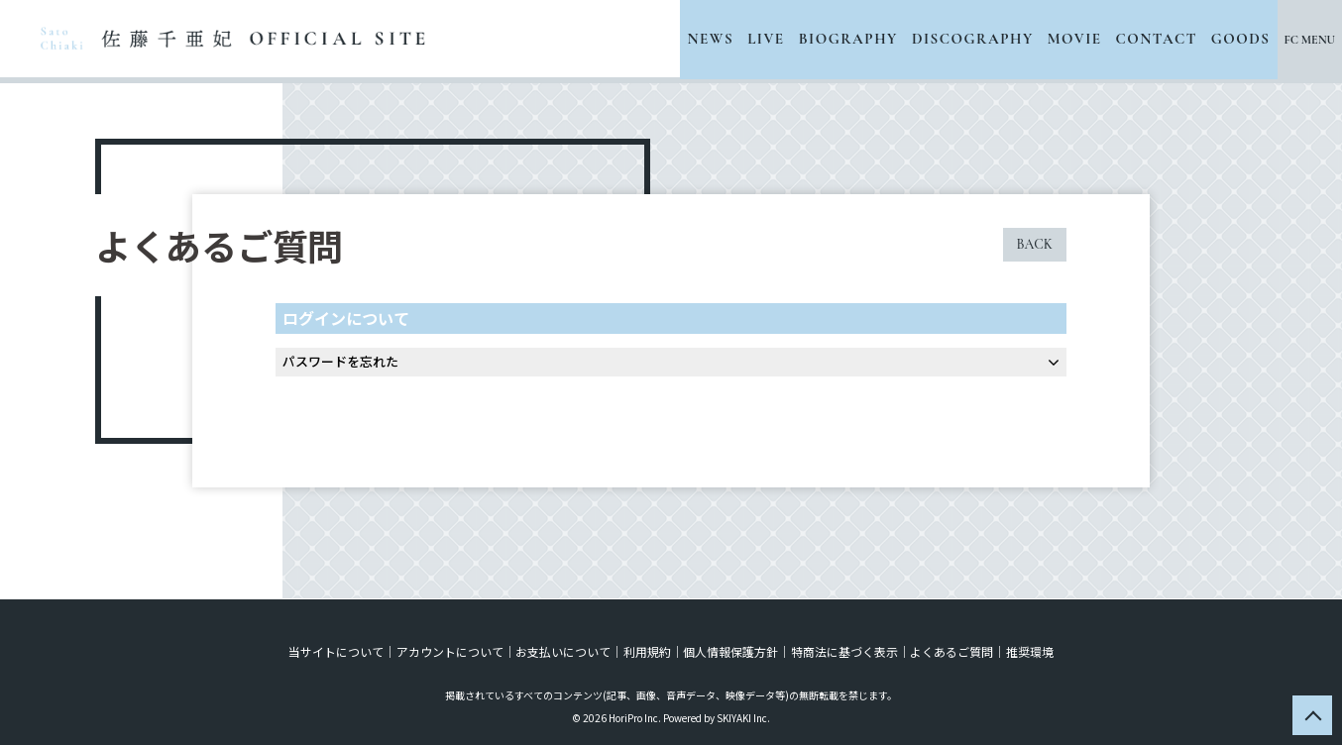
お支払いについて (564, 650)
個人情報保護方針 (730, 650)
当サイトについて (338, 650)
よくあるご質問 (950, 650)
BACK (1035, 244)
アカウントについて (450, 650)
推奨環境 (1028, 650)
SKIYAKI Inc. (743, 716)
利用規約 (647, 650)
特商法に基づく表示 (843, 650)
